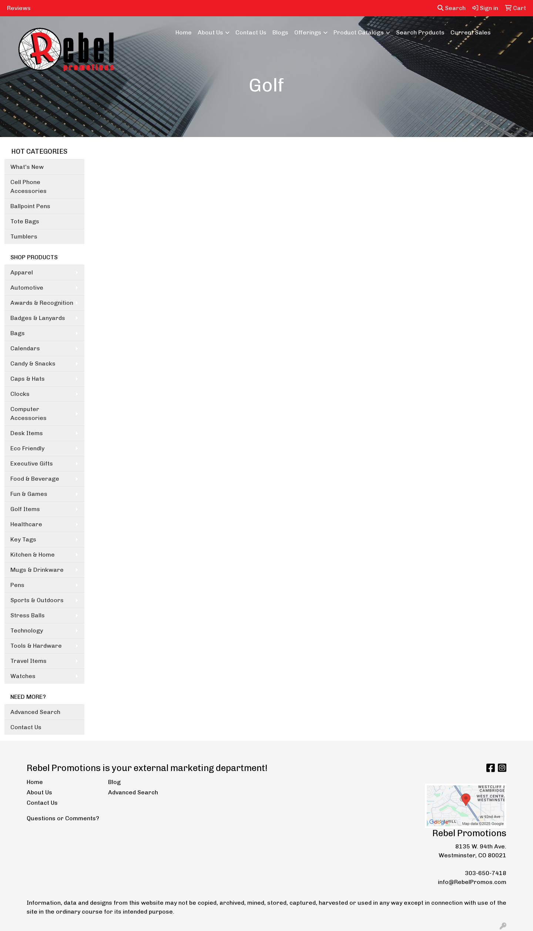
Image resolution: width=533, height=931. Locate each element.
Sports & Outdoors (37, 600)
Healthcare (26, 524)
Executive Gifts (31, 463)
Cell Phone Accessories (28, 186)
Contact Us (250, 32)
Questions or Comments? (63, 818)
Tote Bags (24, 221)
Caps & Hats (27, 378)
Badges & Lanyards (37, 317)
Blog (114, 781)
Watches (23, 676)
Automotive (26, 287)
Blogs (280, 32)
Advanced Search (35, 711)
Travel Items (28, 660)
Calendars (25, 348)
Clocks (20, 393)
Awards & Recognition (41, 302)
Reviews (19, 7)
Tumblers (23, 236)
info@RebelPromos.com (472, 881)
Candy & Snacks (33, 363)
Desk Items (26, 433)
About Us (210, 32)
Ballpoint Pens (30, 206)
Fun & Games (28, 493)
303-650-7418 (485, 873)
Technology (26, 630)
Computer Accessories (28, 413)
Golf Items (25, 509)
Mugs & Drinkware (37, 569)
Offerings (307, 32)
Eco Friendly (27, 448)
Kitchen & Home (32, 554)
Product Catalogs (358, 32)
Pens (17, 584)
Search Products (420, 32)
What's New (27, 166)
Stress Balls (27, 615)
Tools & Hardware (36, 645)
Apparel (21, 272)
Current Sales (470, 32)
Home (183, 32)
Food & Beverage (34, 478)
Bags (17, 333)
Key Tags (23, 539)
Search (452, 7)
